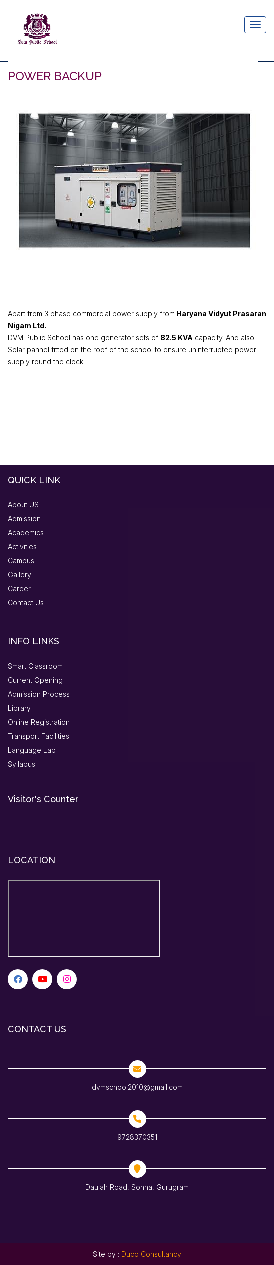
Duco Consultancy (151, 1254)
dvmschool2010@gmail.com (137, 1087)
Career (19, 588)
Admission (24, 518)
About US (23, 504)
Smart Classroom (35, 666)
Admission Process (39, 694)
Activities (22, 546)
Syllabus (21, 764)
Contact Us (26, 602)
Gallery (19, 574)
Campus (21, 560)
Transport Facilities (38, 736)
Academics (26, 532)
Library (19, 708)
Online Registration (39, 722)
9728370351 (137, 1137)
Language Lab (32, 750)
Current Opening (35, 680)
